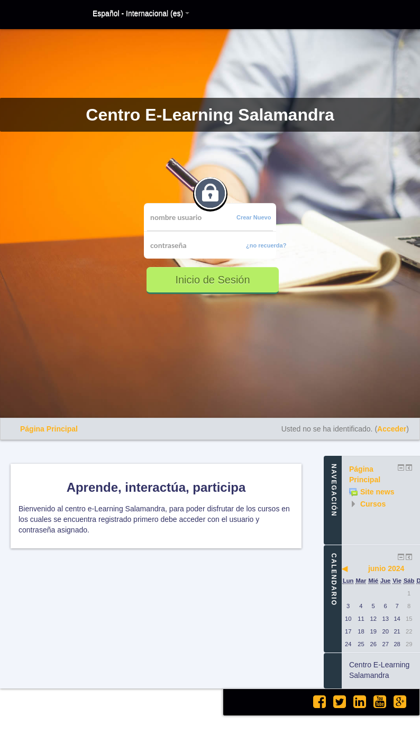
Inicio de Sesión (212, 280)
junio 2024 (386, 568)
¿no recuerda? (266, 245)
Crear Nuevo (253, 217)
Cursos (373, 504)
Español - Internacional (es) (141, 13)
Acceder (391, 429)
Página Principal (49, 429)
